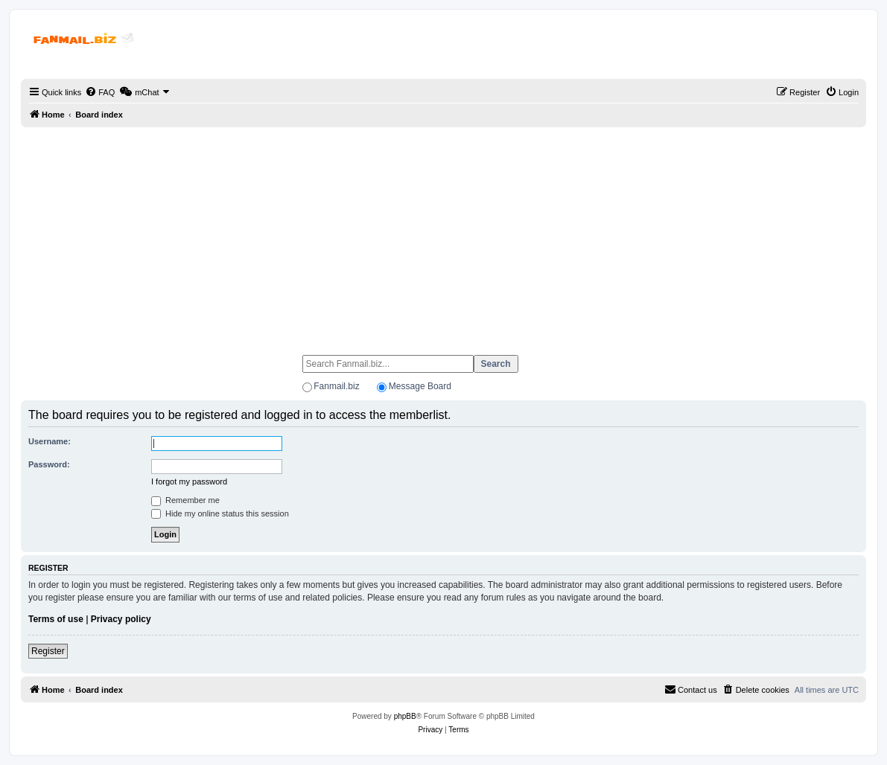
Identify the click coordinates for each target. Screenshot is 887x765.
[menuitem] (100, 92)
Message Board (420, 386)
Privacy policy (121, 619)
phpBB (405, 716)
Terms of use (55, 619)
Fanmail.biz (336, 386)
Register (48, 651)
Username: (49, 441)
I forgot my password (189, 481)
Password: (49, 464)
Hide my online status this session (220, 513)
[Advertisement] (443, 234)
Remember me (185, 500)
